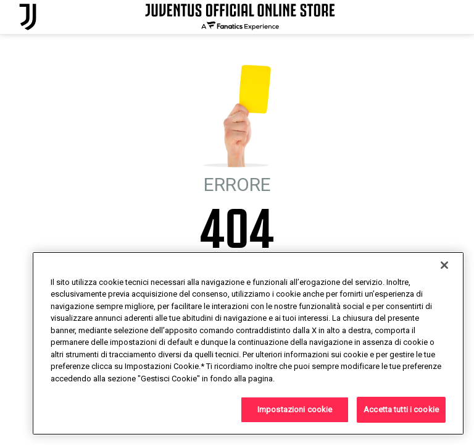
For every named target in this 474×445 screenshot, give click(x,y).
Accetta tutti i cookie (401, 409)
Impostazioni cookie (294, 409)
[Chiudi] (444, 265)
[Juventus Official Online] (27, 17)
